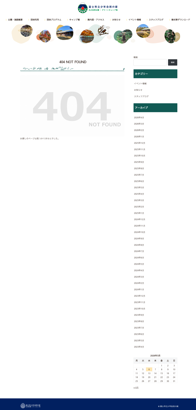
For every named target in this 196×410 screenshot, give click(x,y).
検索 (136, 57)
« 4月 (136, 387)
